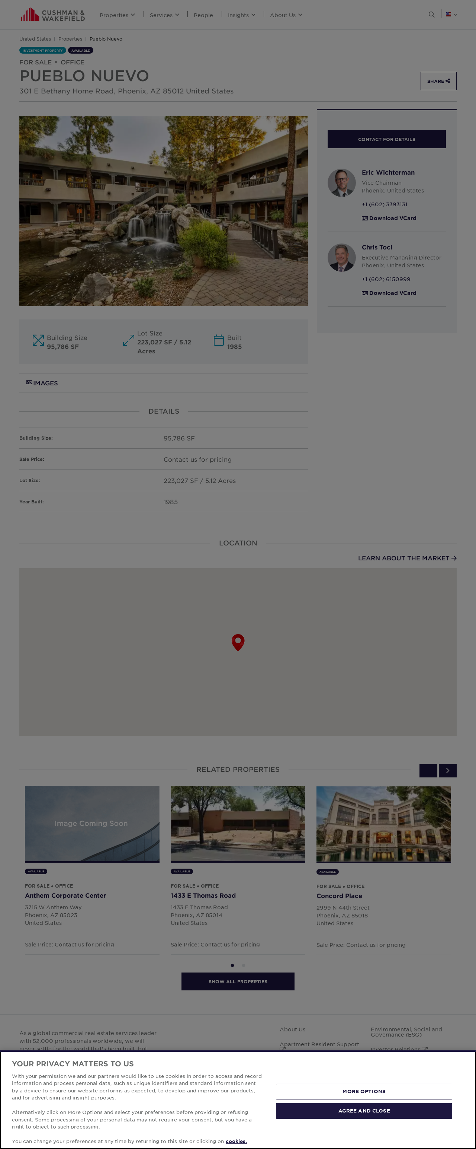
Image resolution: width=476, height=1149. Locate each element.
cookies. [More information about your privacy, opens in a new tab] (236, 1141)
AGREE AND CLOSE (364, 1111)
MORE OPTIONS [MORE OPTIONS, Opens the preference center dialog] (364, 1091)
